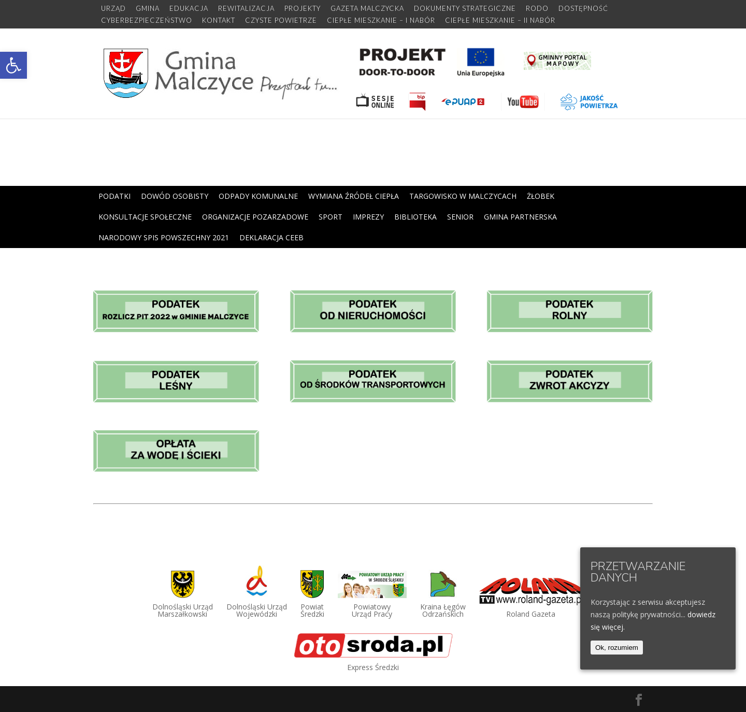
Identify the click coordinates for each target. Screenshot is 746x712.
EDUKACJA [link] (188, 8)
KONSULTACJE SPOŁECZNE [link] (145, 217)
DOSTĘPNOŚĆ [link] (583, 8)
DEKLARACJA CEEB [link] (271, 237)
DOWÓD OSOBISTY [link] (174, 196)
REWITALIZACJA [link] (246, 8)
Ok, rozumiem (616, 647)
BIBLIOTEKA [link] (415, 217)
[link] (13, 65)
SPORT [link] (330, 217)
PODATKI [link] (114, 196)
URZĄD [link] (113, 8)
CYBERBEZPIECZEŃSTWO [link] (146, 20)
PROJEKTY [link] (302, 8)
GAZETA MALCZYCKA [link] (367, 8)
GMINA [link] (148, 8)
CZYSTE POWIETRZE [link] (281, 20)
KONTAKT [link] (218, 20)
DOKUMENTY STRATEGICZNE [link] (465, 8)
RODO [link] (537, 8)
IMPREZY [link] (368, 217)
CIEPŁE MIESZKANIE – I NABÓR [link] (381, 20)
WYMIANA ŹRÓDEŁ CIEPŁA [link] (353, 196)
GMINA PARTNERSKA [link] (520, 217)
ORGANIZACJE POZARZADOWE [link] (255, 217)
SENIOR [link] (460, 217)
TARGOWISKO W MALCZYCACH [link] (463, 196)
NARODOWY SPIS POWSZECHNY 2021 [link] (163, 237)
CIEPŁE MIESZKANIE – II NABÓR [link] (500, 20)
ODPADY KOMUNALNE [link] (258, 196)
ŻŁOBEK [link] (540, 196)
